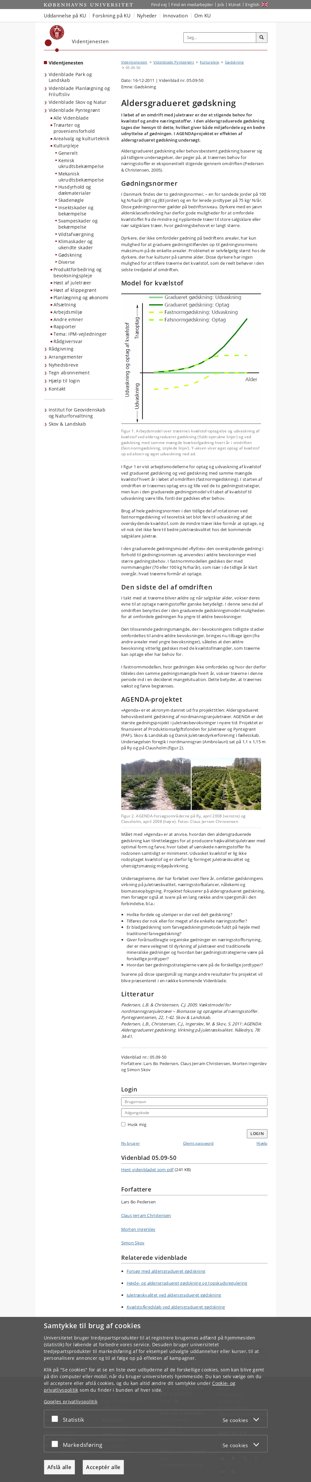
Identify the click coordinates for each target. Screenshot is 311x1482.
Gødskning (70, 255)
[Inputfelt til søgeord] (220, 37)
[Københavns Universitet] (54, 38)
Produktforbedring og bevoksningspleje (77, 272)
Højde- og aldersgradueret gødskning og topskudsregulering (187, 1283)
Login (257, 1133)
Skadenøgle (71, 200)
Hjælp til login (64, 381)
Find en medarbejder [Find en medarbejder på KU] (192, 4)
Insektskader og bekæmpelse (76, 210)
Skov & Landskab (67, 424)
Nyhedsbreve (63, 365)
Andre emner (68, 319)
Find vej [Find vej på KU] (159, 4)
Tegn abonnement (69, 373)
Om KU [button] (202, 15)
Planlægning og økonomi (81, 297)
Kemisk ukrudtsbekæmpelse (81, 163)
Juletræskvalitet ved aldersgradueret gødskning (174, 1295)
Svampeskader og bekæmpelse (78, 224)
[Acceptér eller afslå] (56, 1418)
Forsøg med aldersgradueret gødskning (166, 1271)
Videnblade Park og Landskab (70, 77)
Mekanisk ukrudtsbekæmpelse (81, 177)
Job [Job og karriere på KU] (221, 4)
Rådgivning (61, 349)
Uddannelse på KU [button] (65, 15)
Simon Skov (133, 1243)
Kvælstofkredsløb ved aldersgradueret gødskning (176, 1307)
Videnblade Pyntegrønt (74, 110)
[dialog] (155, 1399)
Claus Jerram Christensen (146, 1215)
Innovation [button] (175, 15)
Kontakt (57, 389)
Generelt (68, 153)
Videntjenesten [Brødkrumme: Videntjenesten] (134, 62)
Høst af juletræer (72, 283)
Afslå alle (59, 1467)
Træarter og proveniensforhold (74, 128)
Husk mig (133, 1124)
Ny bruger (130, 1143)
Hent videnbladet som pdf (147, 1169)
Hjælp (262, 1143)
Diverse (66, 262)
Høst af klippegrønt (75, 290)
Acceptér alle (103, 1467)
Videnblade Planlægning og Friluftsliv (79, 91)
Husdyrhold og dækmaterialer (74, 190)
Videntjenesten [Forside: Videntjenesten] (66, 63)
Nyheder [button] (147, 15)
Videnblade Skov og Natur (78, 102)
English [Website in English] (252, 4)
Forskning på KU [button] (111, 15)
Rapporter (64, 326)
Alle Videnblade (71, 118)
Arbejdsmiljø (67, 312)
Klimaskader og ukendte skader (75, 244)
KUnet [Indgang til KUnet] (234, 4)
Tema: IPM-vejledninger (80, 334)
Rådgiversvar (68, 341)
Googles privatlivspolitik (71, 1401)
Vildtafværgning (76, 234)
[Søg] (261, 37)
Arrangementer (66, 357)
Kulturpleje (66, 146)
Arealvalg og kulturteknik (81, 138)
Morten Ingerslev (138, 1229)
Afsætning (64, 304)
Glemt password (198, 1143)
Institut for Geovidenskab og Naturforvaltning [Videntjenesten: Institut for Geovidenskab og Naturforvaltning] (77, 413)
